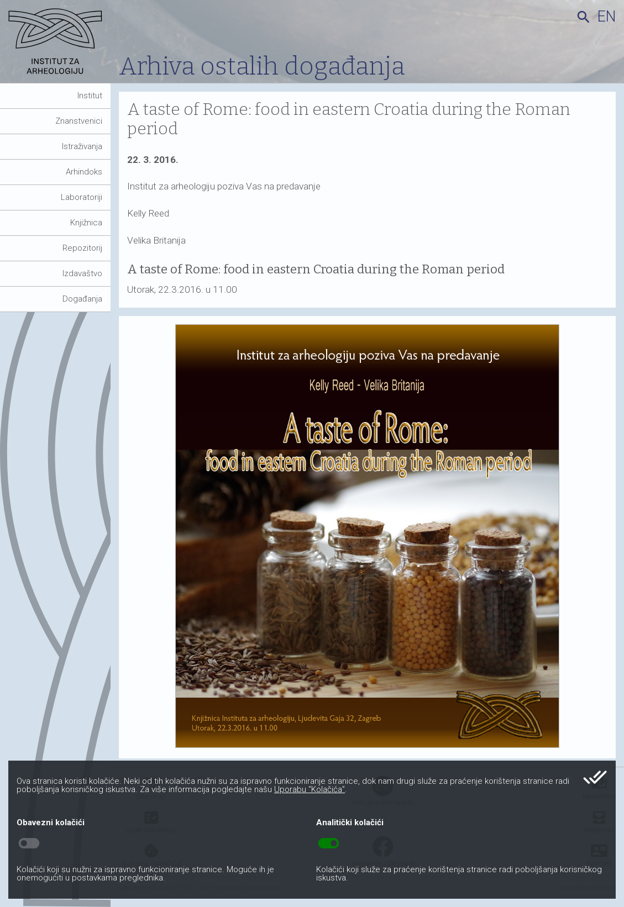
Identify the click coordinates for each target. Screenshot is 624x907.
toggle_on (328, 843)
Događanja (82, 299)
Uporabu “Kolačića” (309, 789)
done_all (595, 777)
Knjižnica (86, 223)
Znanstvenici (78, 121)
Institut (89, 96)
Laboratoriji (81, 197)
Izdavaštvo (82, 273)
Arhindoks (84, 172)
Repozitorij (82, 248)
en (606, 16)
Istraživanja (82, 146)
